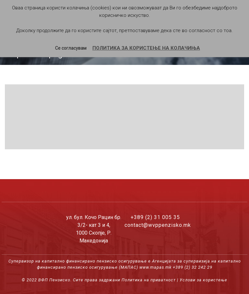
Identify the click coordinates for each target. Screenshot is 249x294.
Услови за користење (203, 279)
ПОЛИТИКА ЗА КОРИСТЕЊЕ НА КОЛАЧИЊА (146, 48)
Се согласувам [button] (71, 48)
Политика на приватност (149, 279)
